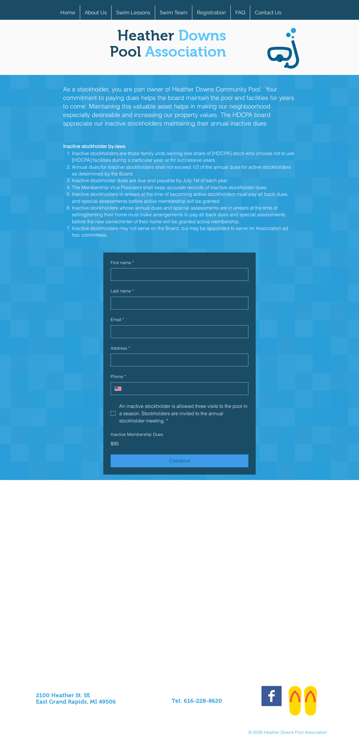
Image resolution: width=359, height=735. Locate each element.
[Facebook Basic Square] (271, 696)
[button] (173, 12)
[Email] (177, 332)
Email (117, 320)
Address (120, 348)
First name (122, 263)
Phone (118, 377)
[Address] (177, 360)
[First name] (177, 274)
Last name (122, 291)
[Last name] (177, 303)
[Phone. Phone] (184, 389)
